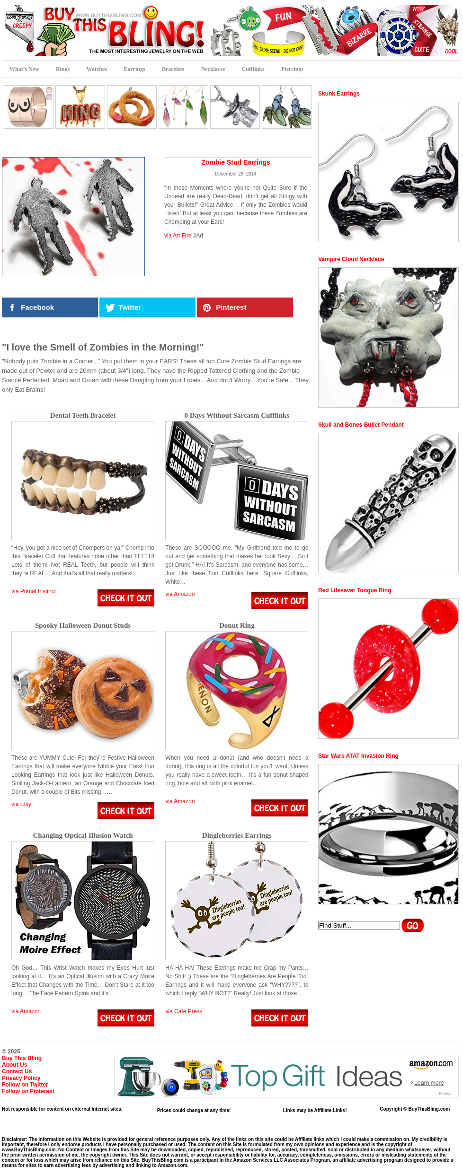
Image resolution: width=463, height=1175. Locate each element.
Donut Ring (237, 625)
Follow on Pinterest (28, 1091)
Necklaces (213, 69)
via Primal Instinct (33, 591)
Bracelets (173, 69)
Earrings (134, 69)
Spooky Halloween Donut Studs (83, 625)
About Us (14, 1064)
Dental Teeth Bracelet (83, 415)
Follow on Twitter (25, 1084)
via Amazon (180, 594)
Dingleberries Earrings (237, 835)
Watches (97, 69)
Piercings (292, 69)
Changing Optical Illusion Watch (83, 835)
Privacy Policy (21, 1078)
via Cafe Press (183, 1011)
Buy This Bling (22, 1058)
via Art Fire (177, 235)
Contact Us (17, 1071)
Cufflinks (253, 69)
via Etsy (21, 804)
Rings (63, 69)
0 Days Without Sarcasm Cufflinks (236, 415)
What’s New (24, 69)
